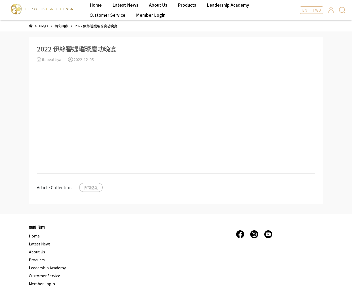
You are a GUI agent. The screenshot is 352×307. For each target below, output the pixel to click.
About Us (158, 5)
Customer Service (107, 15)
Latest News (125, 5)
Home (96, 5)
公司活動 (90, 187)
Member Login (150, 15)
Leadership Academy (228, 5)
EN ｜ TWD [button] (311, 10)
